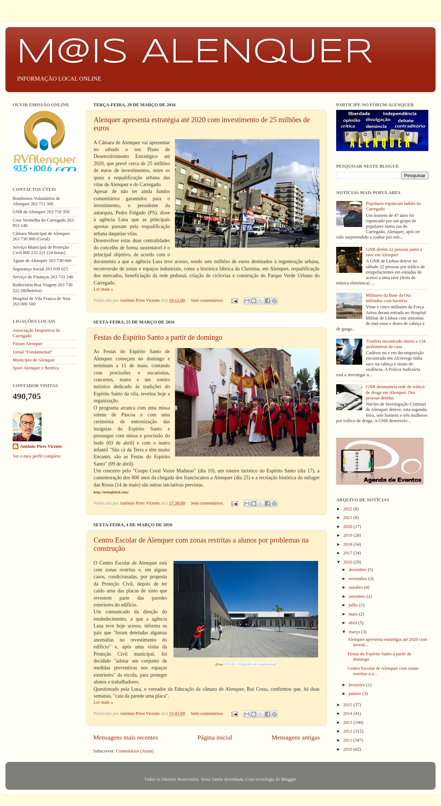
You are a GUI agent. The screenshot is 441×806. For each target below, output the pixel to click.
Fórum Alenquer (28, 343)
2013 (348, 722)
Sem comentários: (208, 300)
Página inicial (214, 737)
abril (353, 622)
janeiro (356, 693)
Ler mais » (103, 289)
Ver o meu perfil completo (36, 456)
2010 (348, 749)
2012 (348, 731)
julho (354, 605)
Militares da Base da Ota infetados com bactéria (388, 298)
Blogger (288, 779)
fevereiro (358, 684)
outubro (356, 587)
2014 (348, 713)
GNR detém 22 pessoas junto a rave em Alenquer (394, 252)
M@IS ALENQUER (194, 53)
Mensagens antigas (295, 737)
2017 (348, 553)
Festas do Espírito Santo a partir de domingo (158, 337)
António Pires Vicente (41, 446)
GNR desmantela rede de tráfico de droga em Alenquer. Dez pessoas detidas (395, 392)
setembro (358, 596)
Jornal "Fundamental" (32, 352)
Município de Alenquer (34, 360)
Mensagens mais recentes (125, 737)
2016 (348, 562)
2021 (348, 517)
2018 (348, 544)
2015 (348, 704)
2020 (348, 526)
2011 (348, 740)
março (355, 631)
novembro (358, 578)
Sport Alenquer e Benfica (36, 367)
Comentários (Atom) (135, 751)
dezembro (358, 569)
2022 (348, 508)
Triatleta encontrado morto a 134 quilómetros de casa (395, 344)
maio (354, 614)
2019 (348, 535)
